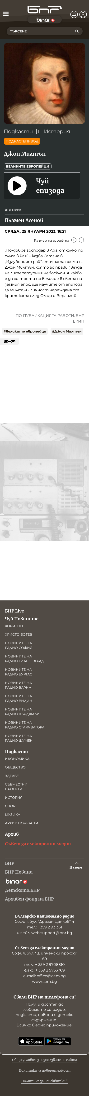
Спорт (11, 806)
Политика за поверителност (44, 1070)
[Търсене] (77, 31)
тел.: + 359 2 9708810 (44, 964)
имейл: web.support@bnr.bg (44, 933)
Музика (12, 814)
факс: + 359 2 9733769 (44, 970)
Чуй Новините (21, 618)
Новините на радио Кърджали (22, 711)
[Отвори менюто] (5, 13)
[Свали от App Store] (31, 1041)
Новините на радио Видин (18, 698)
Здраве (12, 776)
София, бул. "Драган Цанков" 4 (44, 921)
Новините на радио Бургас (18, 671)
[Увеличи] (74, 240)
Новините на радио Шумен (19, 738)
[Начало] (45, 9)
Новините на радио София (18, 645)
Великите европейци (27, 166)
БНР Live (14, 611)
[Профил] (83, 14)
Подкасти (18, 131)
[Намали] (81, 240)
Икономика (17, 759)
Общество (15, 767)
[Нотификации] (74, 14)
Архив (12, 834)
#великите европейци (25, 331)
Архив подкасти (21, 823)
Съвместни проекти (16, 786)
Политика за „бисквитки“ (44, 1081)
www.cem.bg (44, 981)
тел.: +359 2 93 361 (44, 927)
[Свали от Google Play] (58, 1041)
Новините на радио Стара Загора (24, 724)
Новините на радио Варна (18, 685)
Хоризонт (15, 626)
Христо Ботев (18, 634)
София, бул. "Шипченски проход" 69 (44, 956)
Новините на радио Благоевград (24, 658)
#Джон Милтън (67, 331)
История (57, 131)
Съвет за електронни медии (38, 844)
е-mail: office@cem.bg (44, 976)
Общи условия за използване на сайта (44, 1060)
